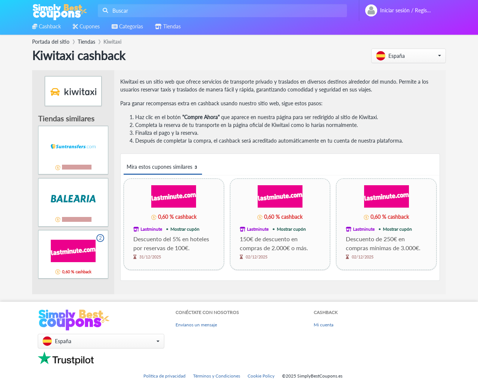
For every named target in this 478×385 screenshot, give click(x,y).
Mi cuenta (323, 324)
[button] (408, 56)
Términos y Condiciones (216, 376)
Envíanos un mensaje (196, 324)
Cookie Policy (261, 376)
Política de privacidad (164, 376)
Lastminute (151, 229)
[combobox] (221, 10)
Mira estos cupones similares (163, 167)
